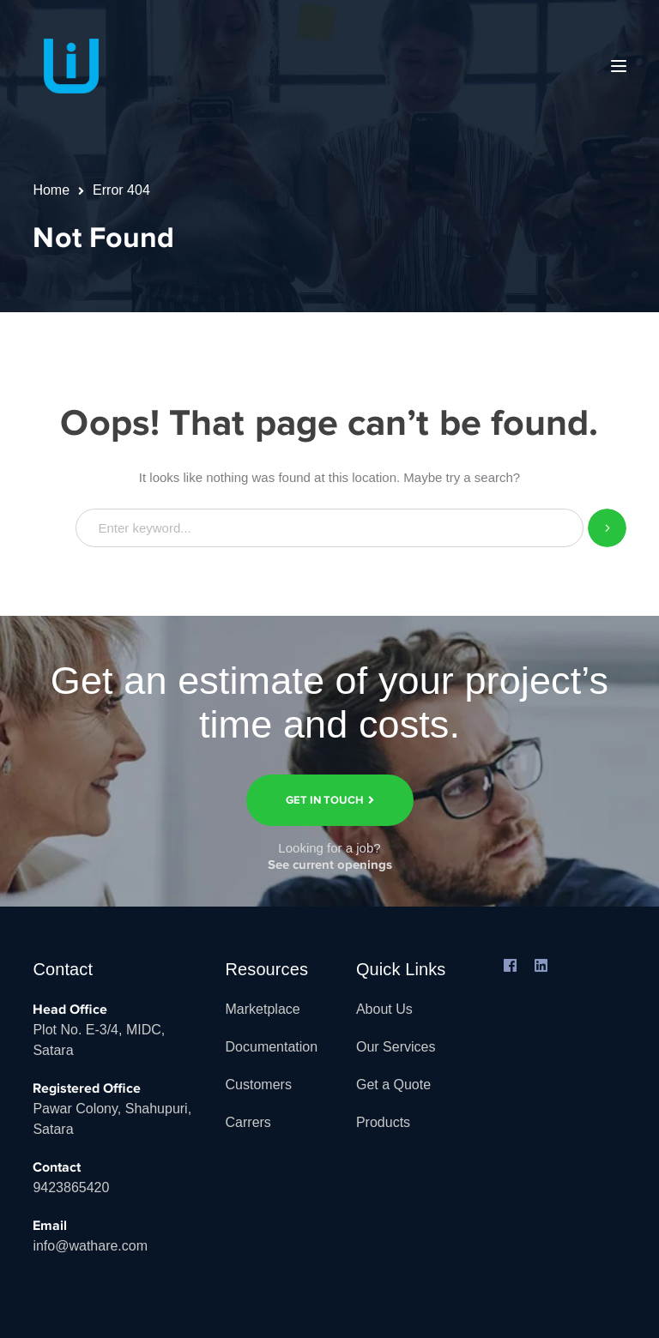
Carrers (248, 1122)
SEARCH (607, 528)
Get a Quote (393, 1084)
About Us (384, 1009)
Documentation (272, 1047)
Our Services (395, 1047)
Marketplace (263, 1009)
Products (383, 1122)
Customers (259, 1084)
